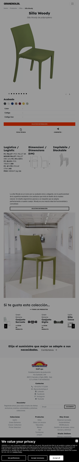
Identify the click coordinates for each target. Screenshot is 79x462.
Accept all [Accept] (56, 458)
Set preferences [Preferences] (14, 458)
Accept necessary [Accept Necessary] (37, 458)
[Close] (77, 441)
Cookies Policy (17, 452)
